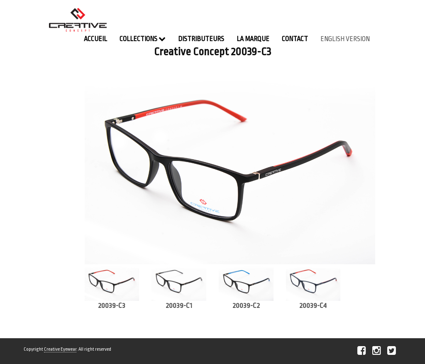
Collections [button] (143, 39)
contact (295, 39)
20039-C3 (111, 306)
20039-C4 (313, 306)
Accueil (95, 39)
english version (345, 39)
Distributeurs (201, 39)
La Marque (253, 39)
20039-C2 (246, 306)
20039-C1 (179, 306)
